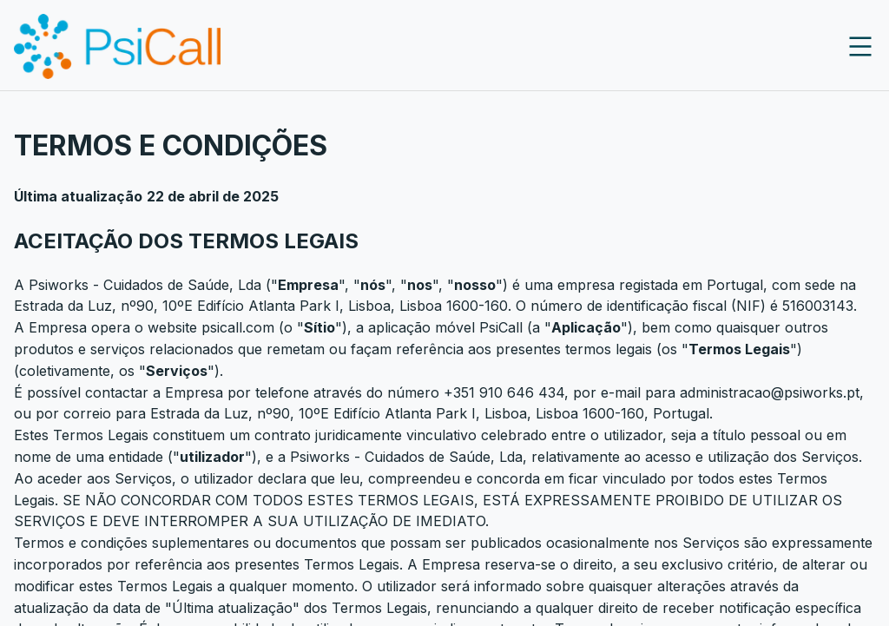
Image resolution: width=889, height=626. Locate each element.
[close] (860, 47)
